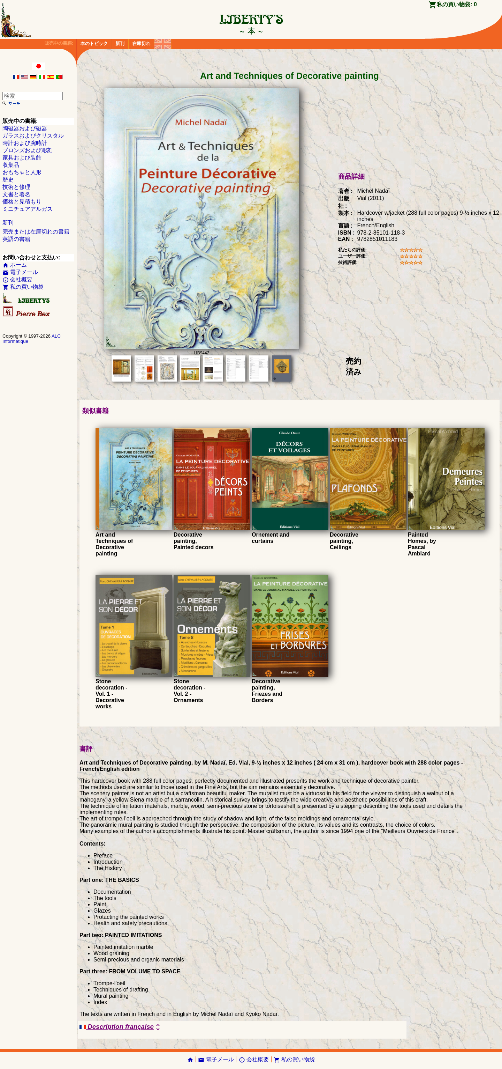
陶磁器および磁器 (24, 128)
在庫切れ (141, 43)
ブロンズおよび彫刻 (27, 150)
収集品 (10, 165)
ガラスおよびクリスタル (33, 136)
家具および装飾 (21, 158)
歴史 (8, 180)
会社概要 (17, 279)
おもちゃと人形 (21, 172)
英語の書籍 (16, 239)
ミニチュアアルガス (27, 209)
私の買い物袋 (23, 287)
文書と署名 (16, 194)
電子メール (20, 272)
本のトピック (94, 43)
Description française (120, 1027)
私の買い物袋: (457, 4)
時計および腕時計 (24, 143)
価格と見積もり (21, 202)
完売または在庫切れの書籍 (35, 232)
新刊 (119, 43)
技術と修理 (16, 187)
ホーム (14, 265)
